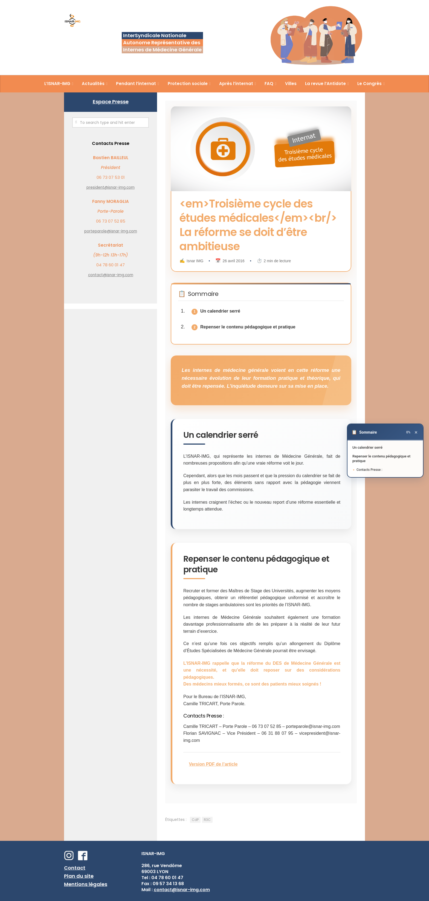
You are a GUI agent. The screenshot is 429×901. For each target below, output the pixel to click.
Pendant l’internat (136, 83)
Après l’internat (236, 83)
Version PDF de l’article (213, 764)
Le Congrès (369, 83)
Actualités (93, 83)
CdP (195, 819)
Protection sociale (188, 83)
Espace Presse (111, 101)
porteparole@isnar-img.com (110, 231)
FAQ (269, 83)
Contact (74, 867)
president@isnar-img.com (110, 187)
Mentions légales (85, 884)
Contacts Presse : (372, 470)
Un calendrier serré (220, 311)
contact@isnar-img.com (110, 275)
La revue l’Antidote (325, 83)
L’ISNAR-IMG (57, 83)
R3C (207, 819)
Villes (291, 83)
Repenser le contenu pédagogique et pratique (247, 327)
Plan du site (79, 876)
